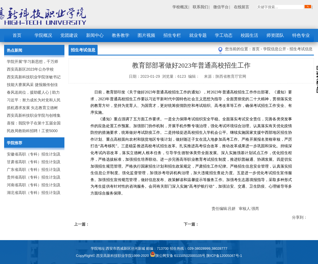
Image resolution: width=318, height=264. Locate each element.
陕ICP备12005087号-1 (224, 256)
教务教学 (120, 35)
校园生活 (249, 35)
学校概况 (180, 7)
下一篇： (191, 224)
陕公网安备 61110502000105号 (178, 256)
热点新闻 (14, 50)
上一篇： (81, 224)
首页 (17, 35)
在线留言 (241, 7)
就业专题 (198, 35)
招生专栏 (172, 35)
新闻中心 (95, 35)
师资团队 (275, 35)
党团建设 (69, 35)
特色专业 (301, 35)
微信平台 (221, 7)
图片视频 (146, 35)
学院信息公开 (275, 49)
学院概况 (43, 35)
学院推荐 (14, 143)
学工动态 (223, 35)
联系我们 (200, 7)
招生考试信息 (301, 49)
